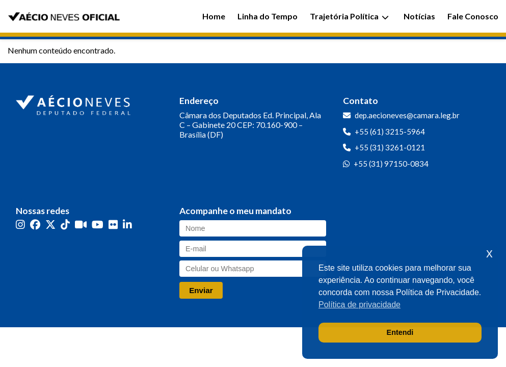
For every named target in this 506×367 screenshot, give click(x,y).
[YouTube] (97, 224)
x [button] (489, 253)
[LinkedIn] (127, 224)
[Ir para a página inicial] (74, 103)
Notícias (419, 16)
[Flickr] (113, 224)
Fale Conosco (472, 16)
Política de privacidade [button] (359, 304)
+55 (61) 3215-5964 (390, 131)
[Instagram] (20, 224)
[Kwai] (81, 224)
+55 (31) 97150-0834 (391, 163)
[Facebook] (35, 224)
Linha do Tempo (267, 16)
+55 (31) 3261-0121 (390, 147)
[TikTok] (65, 224)
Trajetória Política (349, 16)
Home (213, 16)
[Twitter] (50, 224)
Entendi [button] (400, 332)
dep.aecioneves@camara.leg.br (407, 115)
